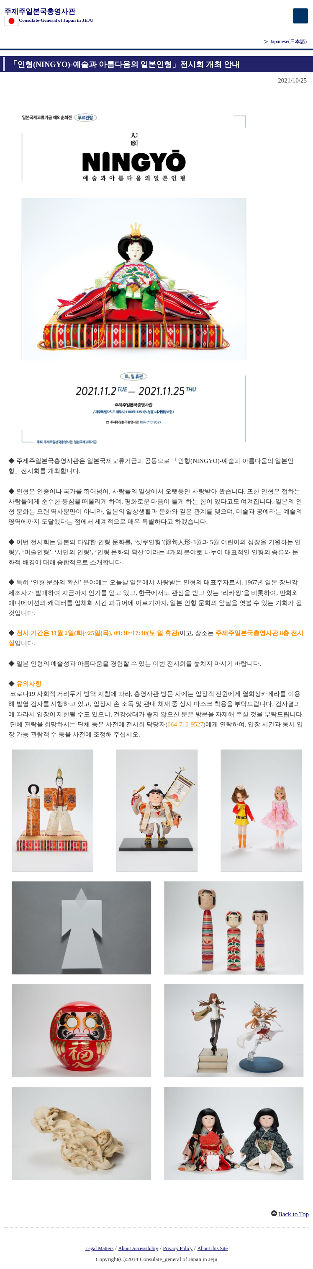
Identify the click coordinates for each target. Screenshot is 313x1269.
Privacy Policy (178, 1248)
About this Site (213, 1248)
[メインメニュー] (300, 15)
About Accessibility (138, 1248)
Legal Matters (99, 1248)
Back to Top (293, 1214)
